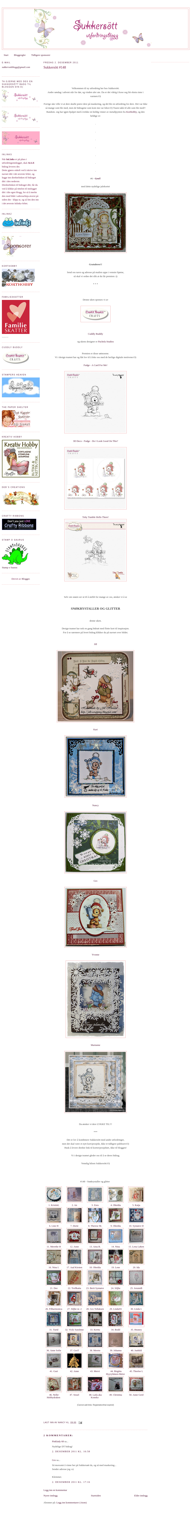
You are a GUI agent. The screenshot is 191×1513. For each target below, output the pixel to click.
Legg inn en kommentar (55, 1490)
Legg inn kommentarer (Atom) (71, 1502)
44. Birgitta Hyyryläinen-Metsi (115, 1372)
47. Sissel (74, 1394)
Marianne (95, 1045)
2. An (74, 1205)
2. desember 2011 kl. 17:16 (71, 1482)
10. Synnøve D (136, 1225)
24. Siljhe (115, 1288)
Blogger (26, 578)
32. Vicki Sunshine (74, 1329)
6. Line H (54, 1225)
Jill (95, 644)
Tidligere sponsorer (40, 55)
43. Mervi (95, 1371)
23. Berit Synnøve (95, 1288)
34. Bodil (115, 1329)
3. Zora (95, 1205)
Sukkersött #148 (54, 67)
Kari (95, 729)
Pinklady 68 (58, 1441)
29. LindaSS (115, 1308)
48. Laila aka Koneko (95, 1396)
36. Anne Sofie (54, 1350)
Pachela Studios (106, 341)
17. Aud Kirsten (74, 1267)
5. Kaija (136, 1205)
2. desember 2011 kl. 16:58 (71, 1451)
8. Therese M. (95, 1225)
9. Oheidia (115, 1225)
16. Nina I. (54, 1267)
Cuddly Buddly (95, 333)
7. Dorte (74, 1225)
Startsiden (96, 1495)
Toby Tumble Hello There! (95, 517)
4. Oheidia (115, 1205)
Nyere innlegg (50, 1495)
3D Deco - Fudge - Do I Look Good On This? (95, 441)
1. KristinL (54, 1205)
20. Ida (136, 1267)
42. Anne (74, 1371)
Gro (95, 880)
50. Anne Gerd (136, 1394)
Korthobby (131, 111)
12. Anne (74, 1246)
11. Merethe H (53, 1246)
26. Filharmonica (54, 1308)
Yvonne (95, 954)
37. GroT (74, 1350)
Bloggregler (20, 55)
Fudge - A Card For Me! (95, 365)
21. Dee (53, 1288)
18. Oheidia (95, 1267)
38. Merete (95, 1350)
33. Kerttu (95, 1329)
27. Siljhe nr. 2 (74, 1308)
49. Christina (116, 1394)
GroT (98, 178)
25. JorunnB (136, 1288)
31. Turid (54, 1329)
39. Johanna (115, 1350)
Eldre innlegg (141, 1495)
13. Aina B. (95, 1246)
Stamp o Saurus (9, 567)
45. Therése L (136, 1371)
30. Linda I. (136, 1308)
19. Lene (116, 1267)
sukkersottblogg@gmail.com (16, 67)
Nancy (95, 805)
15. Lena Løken (136, 1246)
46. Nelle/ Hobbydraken (54, 1396)
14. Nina (115, 1246)
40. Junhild (136, 1350)
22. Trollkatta (74, 1288)
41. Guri (54, 1371)
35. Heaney (136, 1329)
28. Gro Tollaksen (95, 1308)
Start (6, 55)
